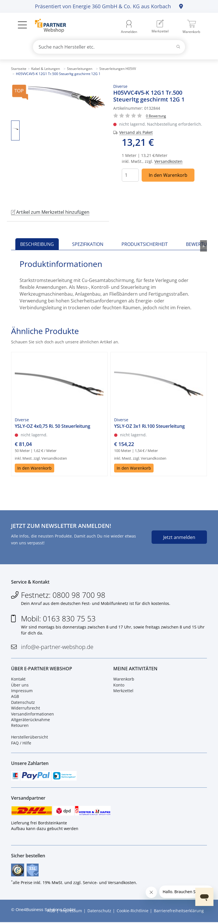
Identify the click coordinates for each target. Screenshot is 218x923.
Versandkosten (168, 161)
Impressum (22, 691)
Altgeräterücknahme (30, 720)
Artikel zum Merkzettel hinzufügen (50, 212)
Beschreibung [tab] (37, 244)
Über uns (20, 685)
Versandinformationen (32, 714)
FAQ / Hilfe (21, 743)
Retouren (20, 726)
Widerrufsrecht (25, 708)
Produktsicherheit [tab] (144, 244)
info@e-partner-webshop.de (57, 647)
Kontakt (18, 679)
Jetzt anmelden (179, 537)
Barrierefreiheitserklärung (179, 911)
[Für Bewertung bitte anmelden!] (156, 115)
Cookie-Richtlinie (132, 911)
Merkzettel (123, 691)
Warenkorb (123, 679)
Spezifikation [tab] (87, 244)
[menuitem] (160, 27)
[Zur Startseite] (47, 26)
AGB (15, 697)
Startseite (18, 68)
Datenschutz (23, 702)
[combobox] (109, 47)
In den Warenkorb (168, 175)
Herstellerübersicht (29, 737)
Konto (118, 685)
